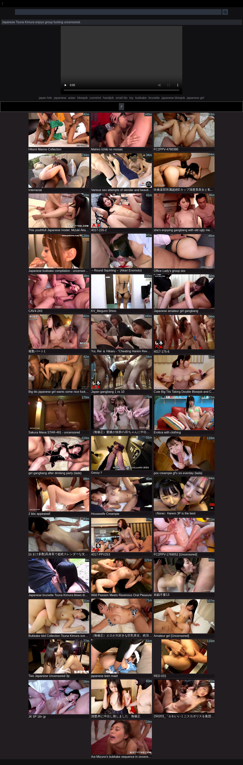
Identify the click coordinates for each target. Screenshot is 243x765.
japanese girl (195, 97)
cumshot (95, 97)
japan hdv (45, 97)
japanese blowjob (173, 97)
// (121, 106)
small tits (121, 97)
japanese (60, 97)
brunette (154, 97)
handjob (108, 97)
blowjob (82, 97)
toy (131, 97)
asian (71, 97)
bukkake (141, 97)
